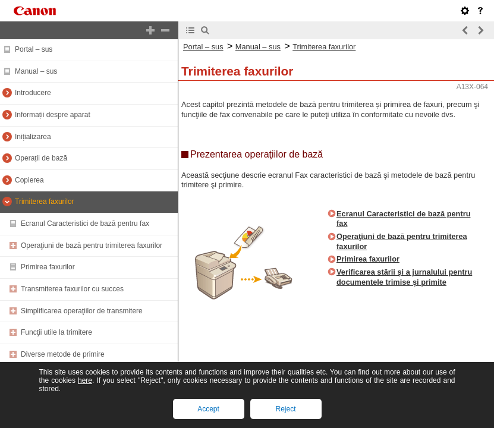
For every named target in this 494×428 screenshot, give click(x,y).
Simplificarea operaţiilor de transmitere (82, 311)
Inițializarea (33, 137)
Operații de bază (41, 158)
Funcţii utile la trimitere (56, 332)
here (85, 380)
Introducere (33, 93)
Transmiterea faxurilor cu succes (72, 289)
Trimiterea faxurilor (44, 201)
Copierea (29, 180)
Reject (285, 409)
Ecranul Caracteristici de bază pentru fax (85, 223)
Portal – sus (33, 49)
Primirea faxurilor (48, 267)
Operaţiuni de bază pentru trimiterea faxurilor (91, 245)
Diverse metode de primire (63, 354)
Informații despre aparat (52, 115)
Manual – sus (36, 71)
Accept (208, 409)
